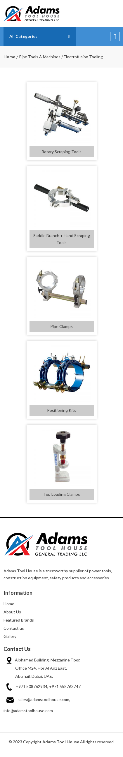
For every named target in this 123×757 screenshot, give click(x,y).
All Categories (23, 36)
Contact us (14, 628)
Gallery (10, 636)
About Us (12, 611)
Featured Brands (19, 619)
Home (9, 57)
